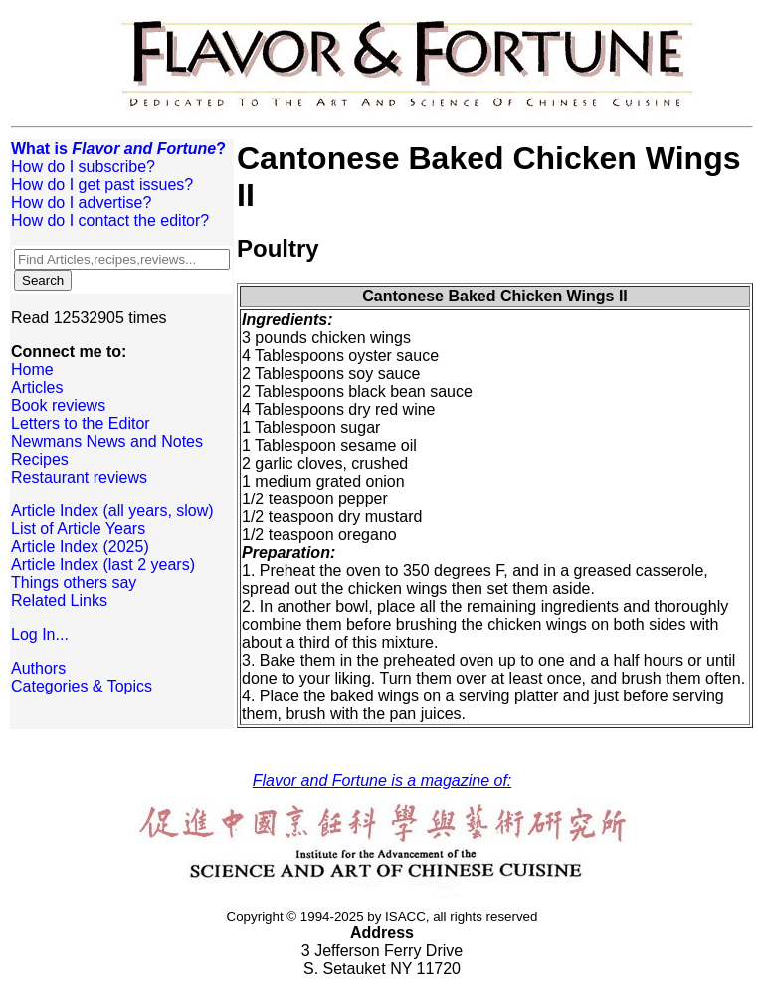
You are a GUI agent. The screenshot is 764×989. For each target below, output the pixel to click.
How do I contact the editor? (110, 220)
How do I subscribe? (83, 166)
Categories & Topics (81, 686)
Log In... (40, 634)
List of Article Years (78, 528)
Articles (37, 387)
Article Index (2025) (80, 546)
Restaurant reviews (79, 477)
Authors (38, 668)
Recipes (40, 459)
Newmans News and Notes (107, 441)
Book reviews (58, 405)
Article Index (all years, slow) (112, 510)
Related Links (59, 600)
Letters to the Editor (80, 423)
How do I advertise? (81, 202)
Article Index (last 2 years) (103, 564)
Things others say (73, 582)
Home (32, 369)
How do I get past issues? (102, 184)
